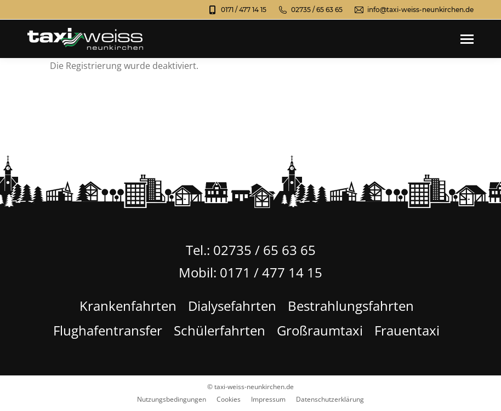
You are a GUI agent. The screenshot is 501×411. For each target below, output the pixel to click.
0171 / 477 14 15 (236, 10)
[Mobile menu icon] (467, 39)
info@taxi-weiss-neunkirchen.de (414, 10)
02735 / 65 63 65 (310, 10)
